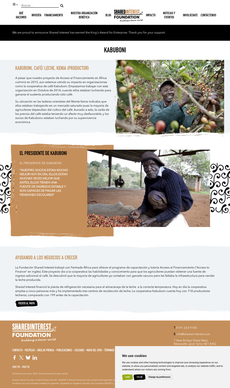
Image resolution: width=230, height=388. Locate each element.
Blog (108, 15)
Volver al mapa (26, 303)
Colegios (79, 350)
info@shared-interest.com (192, 334)
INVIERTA (36, 15)
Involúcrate (190, 15)
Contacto (17, 350)
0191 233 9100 (185, 328)
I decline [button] (139, 377)
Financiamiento (53, 15)
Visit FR (16, 367)
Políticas (30, 350)
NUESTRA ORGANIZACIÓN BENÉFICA (84, 16)
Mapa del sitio (94, 350)
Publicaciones (64, 350)
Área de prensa (45, 350)
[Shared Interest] (128, 16)
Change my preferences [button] (159, 377)
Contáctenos (208, 15)
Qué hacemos (21, 16)
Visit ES (25, 367)
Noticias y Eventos (169, 16)
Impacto (150, 15)
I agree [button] (127, 377)
